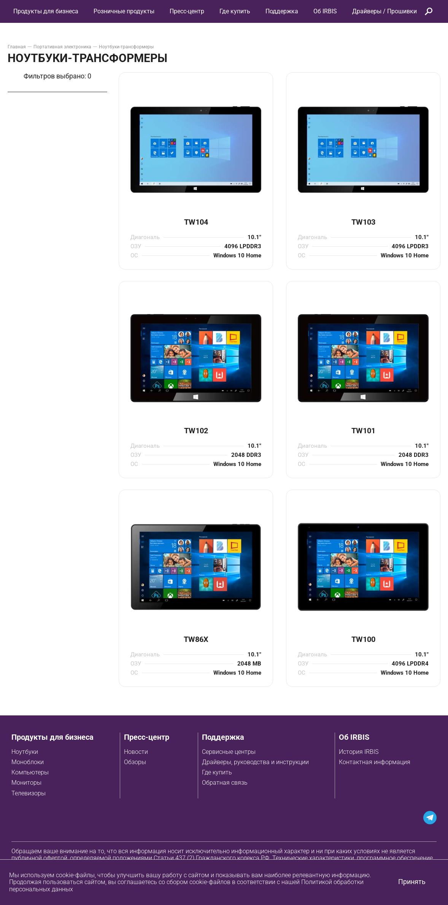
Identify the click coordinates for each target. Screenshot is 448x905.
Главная (17, 46)
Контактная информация (374, 762)
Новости (136, 751)
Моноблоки (27, 762)
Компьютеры (30, 772)
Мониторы (26, 782)
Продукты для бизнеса (52, 737)
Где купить (217, 772)
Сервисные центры (229, 751)
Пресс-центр (187, 11)
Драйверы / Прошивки (384, 11)
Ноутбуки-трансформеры (126, 46)
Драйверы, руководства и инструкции (255, 762)
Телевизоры (28, 793)
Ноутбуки (24, 751)
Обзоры (135, 762)
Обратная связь (225, 782)
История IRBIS (358, 751)
